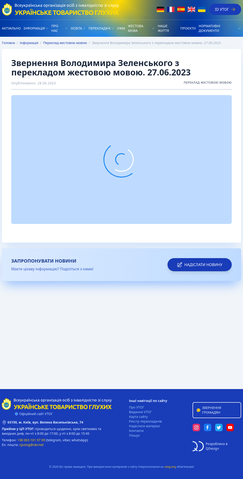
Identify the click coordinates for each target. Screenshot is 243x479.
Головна (8, 43)
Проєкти (188, 28)
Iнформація (34, 28)
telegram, (54, 440)
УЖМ (121, 28)
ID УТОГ (225, 9)
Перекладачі (99, 28)
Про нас (54, 28)
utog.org (170, 467)
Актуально (11, 28)
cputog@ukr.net (31, 444)
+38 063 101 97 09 (31, 440)
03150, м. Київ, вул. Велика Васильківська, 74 (45, 422)
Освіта (76, 28)
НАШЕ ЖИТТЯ (163, 28)
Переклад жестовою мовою (65, 43)
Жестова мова (135, 28)
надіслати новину (199, 264)
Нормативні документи (209, 28)
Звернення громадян (208, 410)
